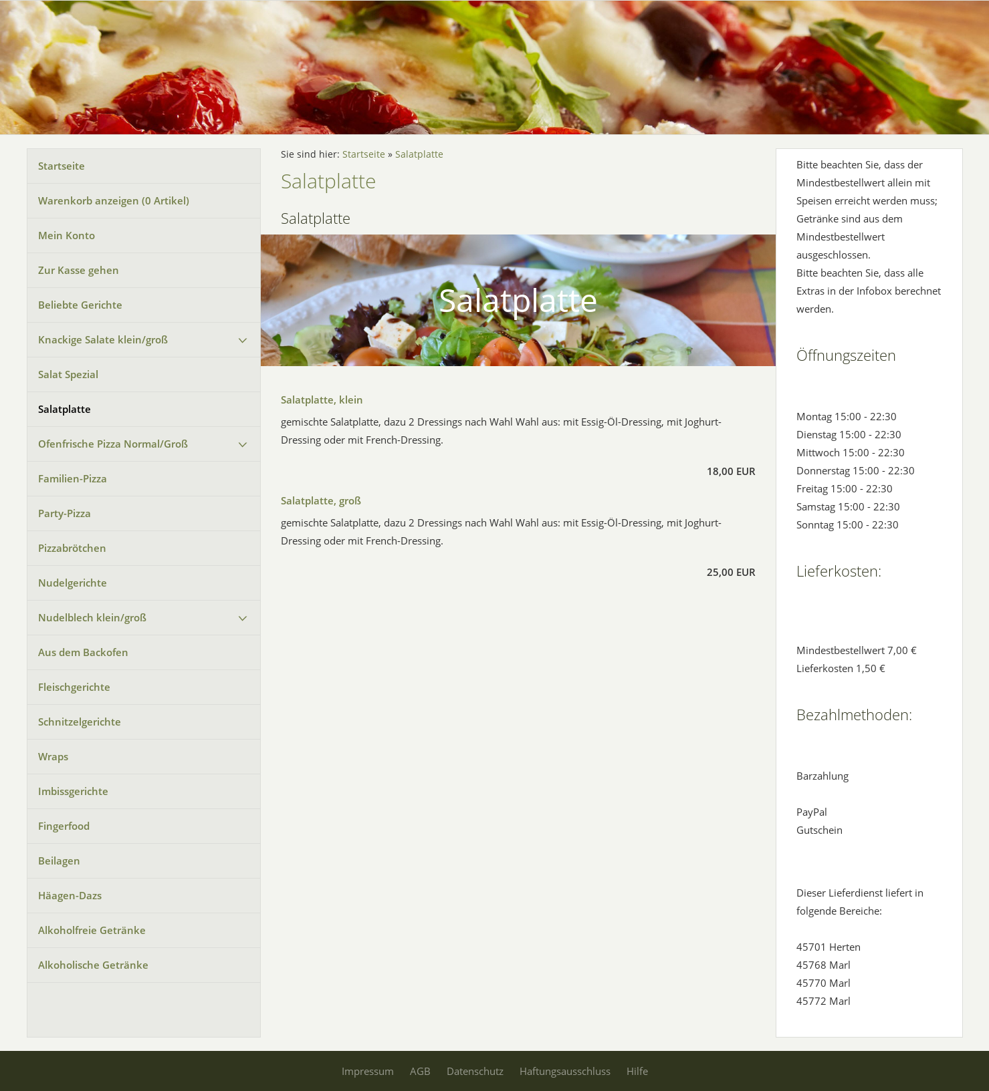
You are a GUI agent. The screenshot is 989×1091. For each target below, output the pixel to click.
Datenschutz (475, 1071)
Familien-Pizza (72, 478)
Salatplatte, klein (322, 399)
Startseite (61, 165)
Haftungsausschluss (565, 1071)
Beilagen (59, 860)
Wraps (53, 756)
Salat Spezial (68, 374)
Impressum (368, 1071)
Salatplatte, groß (321, 500)
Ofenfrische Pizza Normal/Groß (113, 443)
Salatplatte (64, 409)
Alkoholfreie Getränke (92, 930)
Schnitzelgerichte (79, 721)
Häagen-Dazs (70, 895)
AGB (420, 1071)
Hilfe (637, 1071)
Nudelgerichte (72, 582)
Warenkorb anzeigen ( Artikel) (113, 200)
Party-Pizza (64, 513)
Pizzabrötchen (72, 548)
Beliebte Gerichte (80, 304)
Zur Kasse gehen (78, 270)
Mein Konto (66, 235)
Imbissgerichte (73, 791)
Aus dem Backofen (83, 652)
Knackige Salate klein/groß (103, 339)
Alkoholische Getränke (93, 964)
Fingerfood (64, 825)
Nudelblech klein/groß (92, 617)
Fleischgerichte (74, 686)
